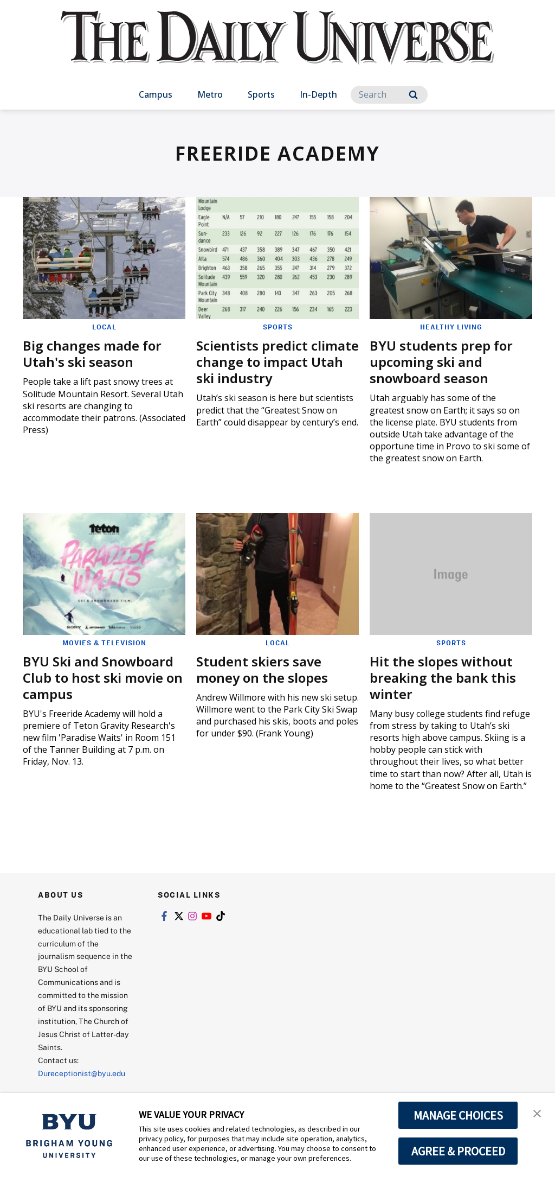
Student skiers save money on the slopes (262, 669)
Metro (210, 94)
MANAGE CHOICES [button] (458, 1115)
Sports (261, 94)
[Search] (389, 94)
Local (104, 327)
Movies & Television (104, 642)
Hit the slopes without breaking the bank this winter (443, 677)
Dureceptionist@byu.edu (81, 1073)
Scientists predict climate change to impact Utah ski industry (277, 361)
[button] (537, 1112)
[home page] (277, 48)
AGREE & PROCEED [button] (458, 1151)
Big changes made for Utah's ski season (92, 353)
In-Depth (318, 94)
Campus (155, 94)
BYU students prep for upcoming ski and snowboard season (441, 361)
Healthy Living (451, 327)
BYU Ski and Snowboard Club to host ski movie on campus (103, 677)
